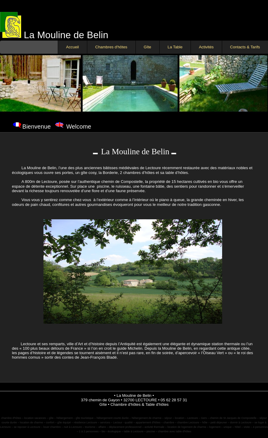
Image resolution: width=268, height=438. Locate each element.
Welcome (78, 126)
